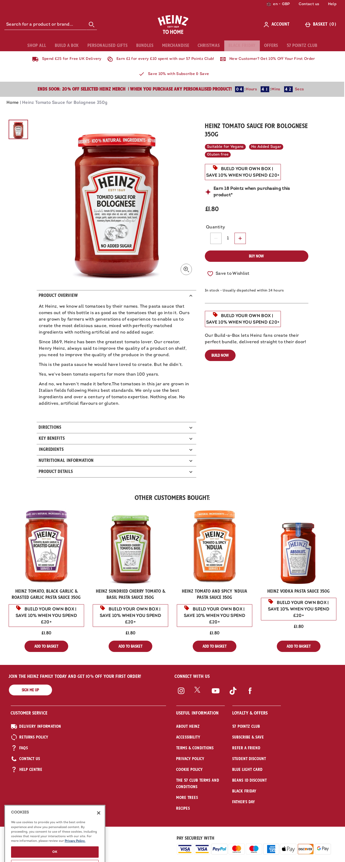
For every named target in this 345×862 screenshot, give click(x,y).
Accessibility (188, 737)
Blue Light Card (247, 769)
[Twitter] (198, 696)
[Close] (99, 839)
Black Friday (242, 45)
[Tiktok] (232, 696)
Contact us (309, 4)
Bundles (145, 45)
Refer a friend (246, 748)
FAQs (19, 748)
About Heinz (188, 726)
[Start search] (91, 24)
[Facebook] (250, 696)
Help (332, 4)
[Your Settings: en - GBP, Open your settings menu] (278, 4)
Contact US (25, 758)
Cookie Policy (189, 769)
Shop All (36, 45)
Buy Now (256, 256)
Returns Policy (29, 737)
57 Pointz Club (302, 45)
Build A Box (67, 45)
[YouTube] (215, 696)
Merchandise (175, 45)
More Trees (187, 797)
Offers (271, 45)
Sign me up (30, 690)
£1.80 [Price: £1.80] (46, 633)
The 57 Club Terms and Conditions (197, 783)
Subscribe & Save (248, 737)
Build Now (220, 355)
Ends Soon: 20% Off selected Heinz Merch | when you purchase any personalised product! (135, 89)
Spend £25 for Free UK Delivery (65, 59)
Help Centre (26, 769)
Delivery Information (36, 726)
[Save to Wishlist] (228, 273)
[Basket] (321, 24)
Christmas (209, 45)
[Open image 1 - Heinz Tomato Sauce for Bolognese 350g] (18, 129)
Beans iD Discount (249, 780)
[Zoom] (186, 269)
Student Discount (249, 758)
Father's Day (243, 801)
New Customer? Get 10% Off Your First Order (266, 59)
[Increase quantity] (240, 238)
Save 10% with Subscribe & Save (172, 74)
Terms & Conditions (195, 748)
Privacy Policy (190, 758)
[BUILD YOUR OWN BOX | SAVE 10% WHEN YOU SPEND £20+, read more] (243, 172)
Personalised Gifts (108, 45)
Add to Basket (51, 647)
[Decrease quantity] (216, 238)
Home (12, 103)
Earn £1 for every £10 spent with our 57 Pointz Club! (159, 59)
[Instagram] (181, 696)
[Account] (277, 24)
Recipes (183, 808)
